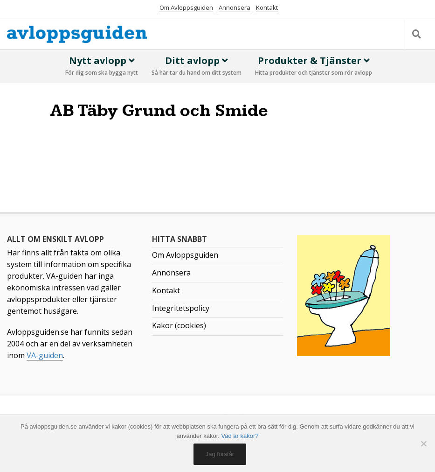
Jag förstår (220, 454)
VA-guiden (45, 355)
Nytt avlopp (101, 66)
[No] (423, 443)
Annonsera (234, 7)
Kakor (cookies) (179, 325)
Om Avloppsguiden (186, 7)
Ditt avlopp (197, 66)
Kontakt (267, 7)
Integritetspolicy (180, 308)
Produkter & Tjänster (313, 66)
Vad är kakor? (240, 435)
